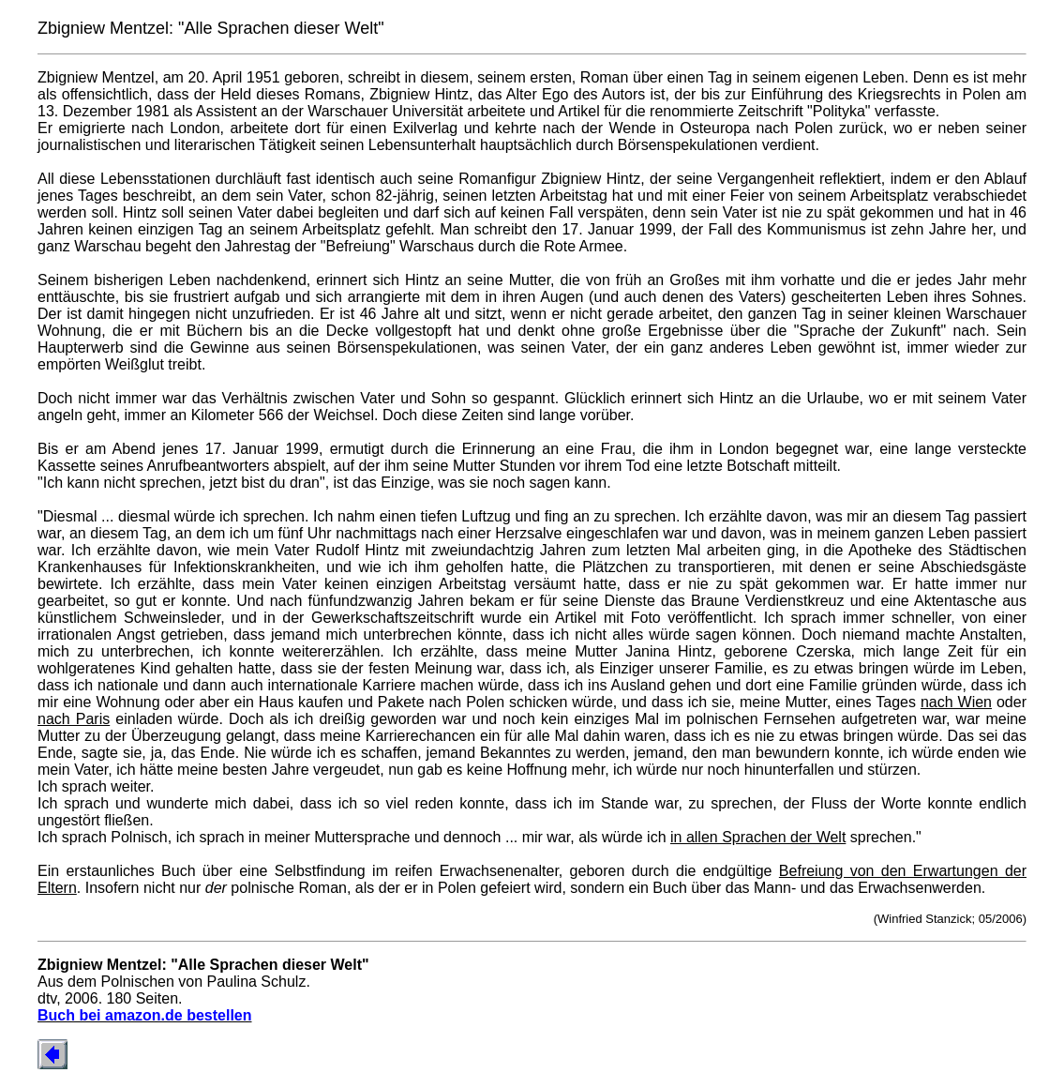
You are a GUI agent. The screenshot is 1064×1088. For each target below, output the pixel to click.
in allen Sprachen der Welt (758, 837)
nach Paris (73, 719)
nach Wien (956, 702)
